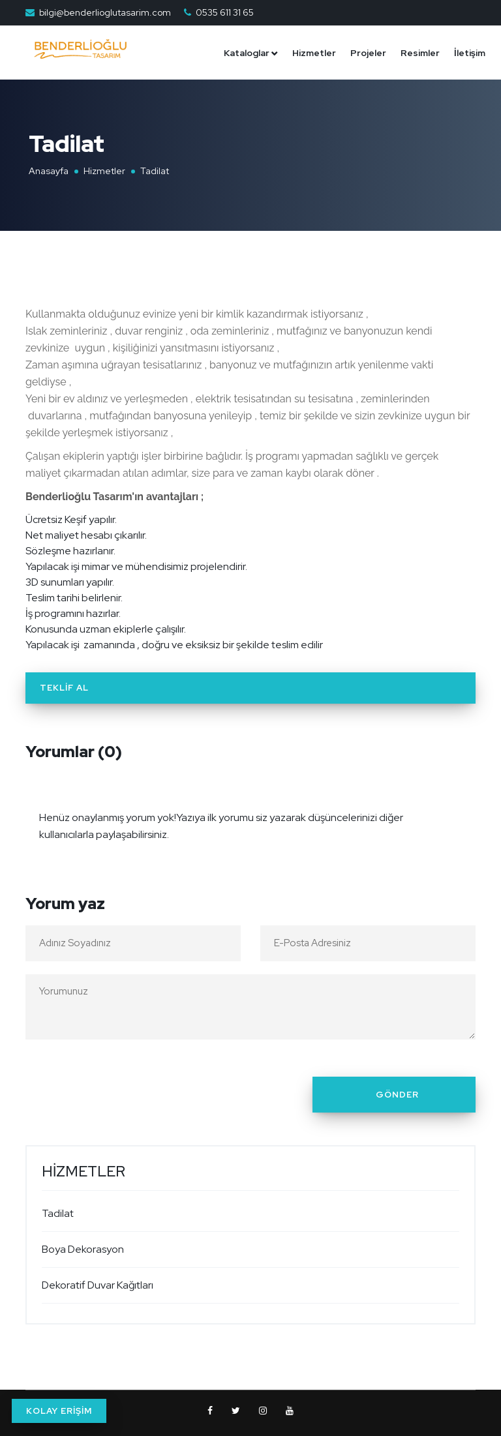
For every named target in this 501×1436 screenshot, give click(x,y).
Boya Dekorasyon (83, 1249)
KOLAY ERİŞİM (59, 1410)
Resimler (420, 53)
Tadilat (58, 1213)
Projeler (368, 53)
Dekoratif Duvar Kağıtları (97, 1285)
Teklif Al (64, 687)
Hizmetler (314, 53)
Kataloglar (246, 53)
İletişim (469, 53)
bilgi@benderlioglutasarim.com (105, 12)
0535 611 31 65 (225, 12)
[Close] (462, 809)
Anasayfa (48, 171)
